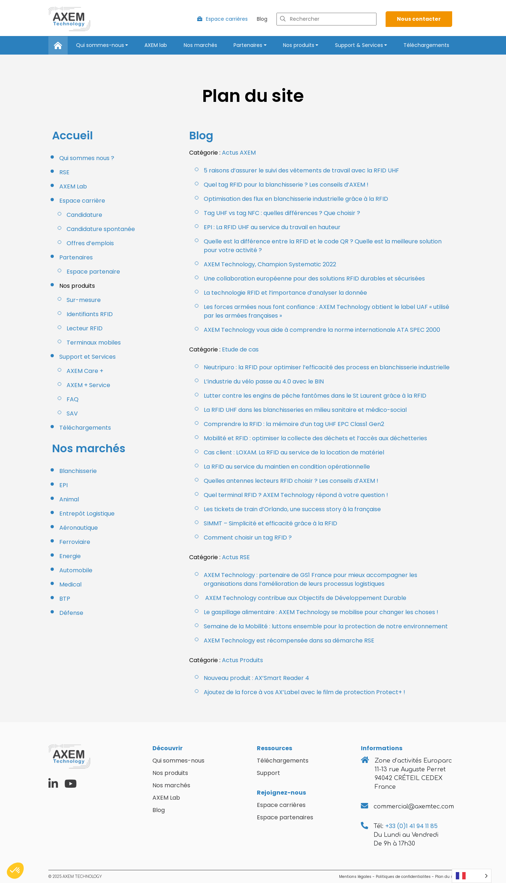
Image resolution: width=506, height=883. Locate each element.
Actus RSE (236, 557)
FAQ (73, 399)
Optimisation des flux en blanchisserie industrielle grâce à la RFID (296, 199)
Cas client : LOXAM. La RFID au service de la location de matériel (294, 452)
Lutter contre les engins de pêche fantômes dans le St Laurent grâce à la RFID (315, 395)
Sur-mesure (84, 300)
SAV (72, 413)
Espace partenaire (93, 271)
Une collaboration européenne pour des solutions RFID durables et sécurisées (314, 278)
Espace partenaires (285, 817)
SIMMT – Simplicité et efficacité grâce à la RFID (270, 523)
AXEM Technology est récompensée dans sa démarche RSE (289, 640)
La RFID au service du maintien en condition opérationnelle (287, 466)
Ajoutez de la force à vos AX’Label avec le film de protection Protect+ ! (304, 692)
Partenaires (248, 45)
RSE (64, 172)
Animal (69, 499)
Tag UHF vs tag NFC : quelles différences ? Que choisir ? (282, 213)
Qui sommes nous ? (86, 158)
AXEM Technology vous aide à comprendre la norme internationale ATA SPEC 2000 (322, 330)
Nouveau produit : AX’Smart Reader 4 (256, 678)
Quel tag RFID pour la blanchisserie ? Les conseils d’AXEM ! (286, 184)
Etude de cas (240, 349)
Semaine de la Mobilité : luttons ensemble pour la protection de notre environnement (326, 626)
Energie (70, 556)
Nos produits (298, 45)
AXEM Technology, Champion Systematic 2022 (270, 264)
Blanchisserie (78, 471)
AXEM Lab (73, 186)
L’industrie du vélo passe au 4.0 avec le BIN (264, 381)
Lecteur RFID (85, 328)
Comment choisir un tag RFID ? (248, 537)
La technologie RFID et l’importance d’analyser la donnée (285, 293)
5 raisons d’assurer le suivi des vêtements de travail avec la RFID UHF (301, 170)
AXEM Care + (85, 371)
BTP (64, 598)
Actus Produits (242, 660)
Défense (71, 613)
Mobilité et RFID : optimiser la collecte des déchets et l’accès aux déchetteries (315, 438)
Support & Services (359, 45)
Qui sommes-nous (100, 45)
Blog (262, 19)
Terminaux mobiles (94, 342)
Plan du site (446, 876)
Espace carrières (222, 19)
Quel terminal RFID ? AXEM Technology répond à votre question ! (296, 495)
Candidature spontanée (101, 229)
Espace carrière (82, 200)
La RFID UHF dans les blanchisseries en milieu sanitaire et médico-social (305, 410)
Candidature (84, 215)
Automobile (75, 570)
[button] (15, 870)
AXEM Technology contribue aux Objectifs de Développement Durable (305, 598)
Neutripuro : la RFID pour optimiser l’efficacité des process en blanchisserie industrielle (327, 367)
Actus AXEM (239, 152)
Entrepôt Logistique (87, 513)
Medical (70, 584)
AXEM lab (155, 45)
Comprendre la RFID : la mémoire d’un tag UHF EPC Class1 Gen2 (294, 424)
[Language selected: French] (471, 876)
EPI (63, 485)
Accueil (72, 135)
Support (268, 773)
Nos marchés (200, 45)
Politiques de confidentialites (403, 876)
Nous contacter (419, 19)
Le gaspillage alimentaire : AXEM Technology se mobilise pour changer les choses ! (321, 612)
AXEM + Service (88, 385)
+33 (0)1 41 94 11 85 (411, 826)
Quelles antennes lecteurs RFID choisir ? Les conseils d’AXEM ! (291, 481)
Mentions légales (355, 876)
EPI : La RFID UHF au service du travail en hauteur (272, 227)
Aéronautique (78, 528)
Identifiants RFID (90, 314)
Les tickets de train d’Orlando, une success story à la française (292, 509)
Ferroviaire (74, 542)
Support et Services (87, 357)
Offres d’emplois (90, 243)
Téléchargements (426, 45)
